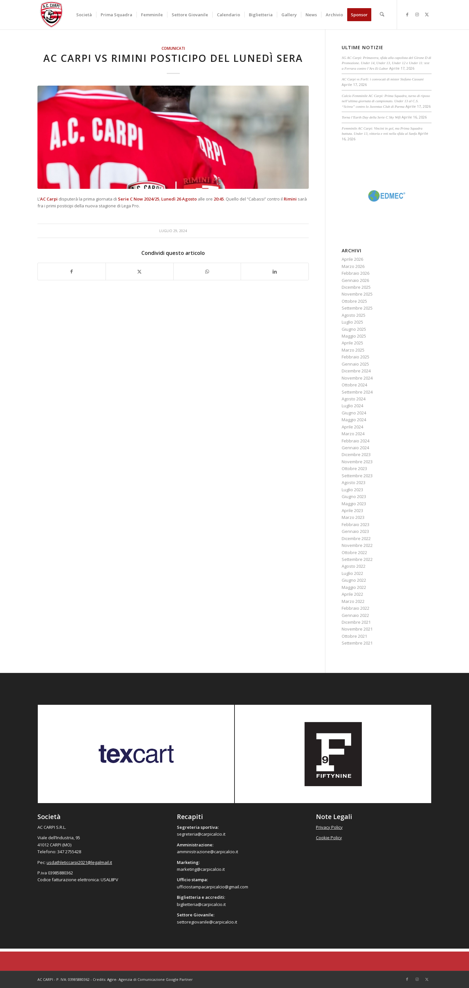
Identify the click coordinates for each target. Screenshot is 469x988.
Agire (111, 979)
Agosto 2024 (353, 399)
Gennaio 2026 (355, 280)
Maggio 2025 (354, 336)
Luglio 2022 (352, 573)
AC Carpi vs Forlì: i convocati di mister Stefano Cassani (382, 79)
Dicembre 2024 (356, 371)
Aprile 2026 (352, 259)
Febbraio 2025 (355, 357)
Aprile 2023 (352, 510)
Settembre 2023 (357, 476)
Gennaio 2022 (355, 615)
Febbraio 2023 (355, 524)
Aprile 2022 (352, 594)
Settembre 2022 (357, 559)
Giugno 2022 (354, 580)
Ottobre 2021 (354, 636)
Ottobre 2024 (354, 385)
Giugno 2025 (354, 329)
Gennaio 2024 (355, 448)
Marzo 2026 (353, 266)
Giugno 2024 (354, 413)
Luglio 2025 (352, 322)
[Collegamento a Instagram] (417, 14)
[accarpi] (51, 14)
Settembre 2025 (357, 308)
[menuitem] (84, 14)
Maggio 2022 (354, 587)
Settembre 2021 (357, 643)
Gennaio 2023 (355, 531)
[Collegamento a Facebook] (407, 14)
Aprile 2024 (352, 427)
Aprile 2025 (352, 343)
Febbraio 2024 (355, 441)
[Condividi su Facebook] (72, 271)
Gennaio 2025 (355, 364)
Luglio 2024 (352, 406)
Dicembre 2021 (356, 622)
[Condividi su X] (139, 271)
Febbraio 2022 (355, 608)
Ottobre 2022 (354, 552)
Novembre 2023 (357, 462)
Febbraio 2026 (355, 273)
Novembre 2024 (357, 378)
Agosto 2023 (353, 482)
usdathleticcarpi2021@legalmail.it (79, 862)
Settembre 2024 (357, 392)
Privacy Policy (329, 827)
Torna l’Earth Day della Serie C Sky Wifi (371, 117)
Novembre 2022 (357, 545)
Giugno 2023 (354, 496)
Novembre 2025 (357, 294)
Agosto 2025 (353, 315)
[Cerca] (382, 14)
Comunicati (173, 48)
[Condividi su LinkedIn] (274, 271)
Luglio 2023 (352, 490)
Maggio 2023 (354, 504)
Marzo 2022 (353, 601)
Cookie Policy (329, 838)
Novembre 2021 (357, 629)
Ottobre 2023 (354, 468)
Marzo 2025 (353, 350)
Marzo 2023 (353, 517)
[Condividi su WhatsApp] (207, 271)
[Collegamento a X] (427, 14)
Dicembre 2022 (356, 538)
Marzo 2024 (353, 434)
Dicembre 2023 (356, 454)
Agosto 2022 (353, 566)
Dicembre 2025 (356, 287)
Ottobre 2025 (354, 301)
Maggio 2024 (354, 420)
